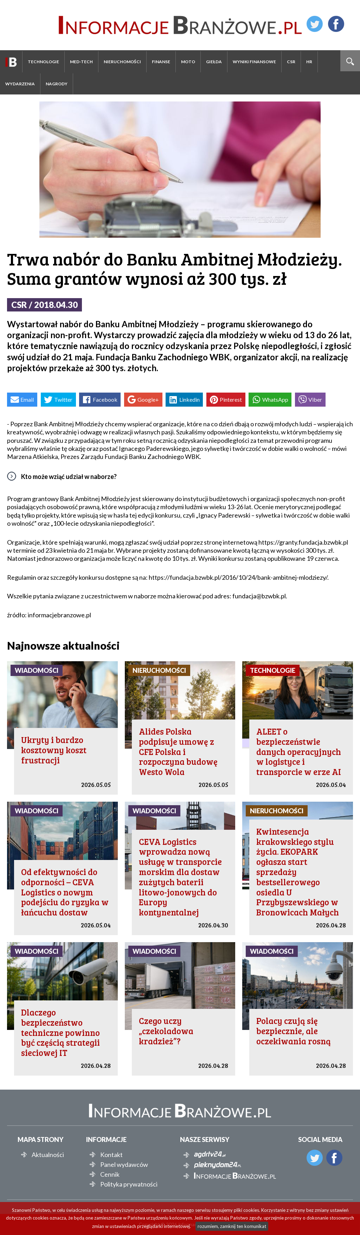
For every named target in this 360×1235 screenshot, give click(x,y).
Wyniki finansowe (254, 61)
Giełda (214, 61)
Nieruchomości (122, 61)
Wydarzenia (20, 83)
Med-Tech (81, 61)
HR (309, 61)
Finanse (161, 61)
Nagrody (57, 83)
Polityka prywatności (129, 1184)
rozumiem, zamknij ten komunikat (232, 1226)
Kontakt (111, 1154)
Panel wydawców (124, 1164)
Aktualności (48, 1154)
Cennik (110, 1174)
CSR (291, 61)
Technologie (43, 61)
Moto (188, 61)
